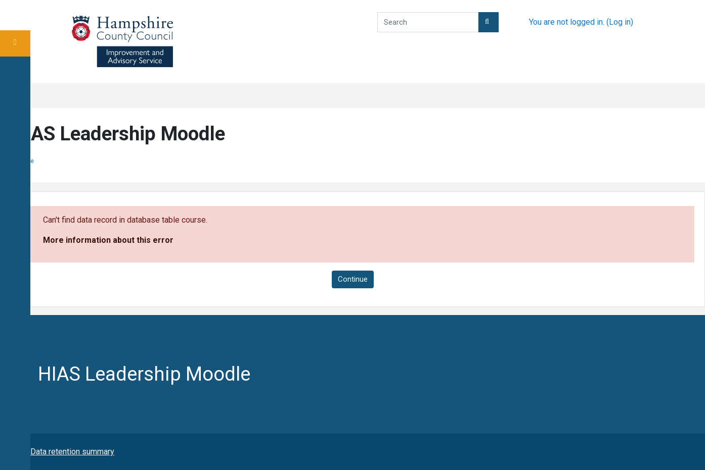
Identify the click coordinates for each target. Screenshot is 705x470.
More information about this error (108, 240)
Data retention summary (72, 451)
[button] (488, 22)
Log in (620, 22)
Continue (353, 279)
